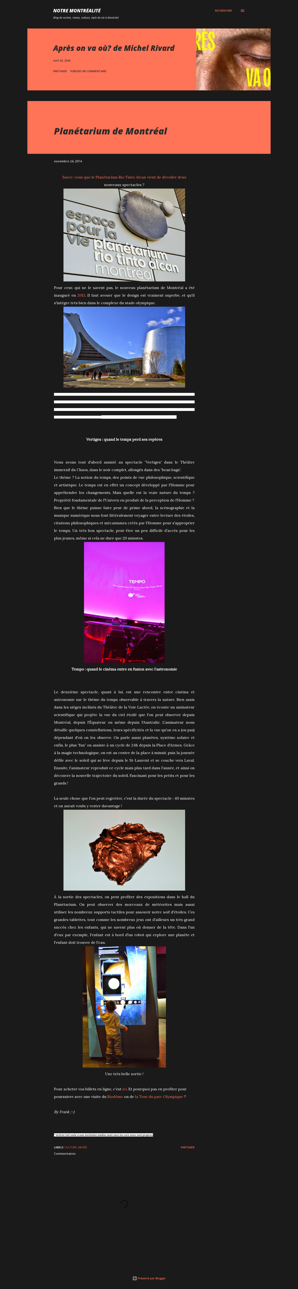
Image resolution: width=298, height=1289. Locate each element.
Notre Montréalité (77, 10)
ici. (125, 1089)
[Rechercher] (223, 10)
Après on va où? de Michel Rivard (113, 48)
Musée (82, 1147)
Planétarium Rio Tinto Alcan (121, 177)
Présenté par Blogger (149, 1278)
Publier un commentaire (88, 71)
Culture (71, 1147)
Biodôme (115, 1096)
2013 (81, 295)
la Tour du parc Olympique (159, 1096)
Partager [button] (60, 71)
